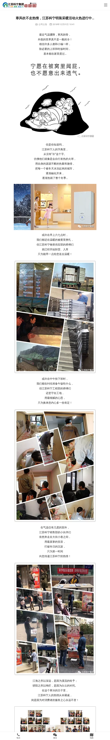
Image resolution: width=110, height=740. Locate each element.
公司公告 (43, 24)
